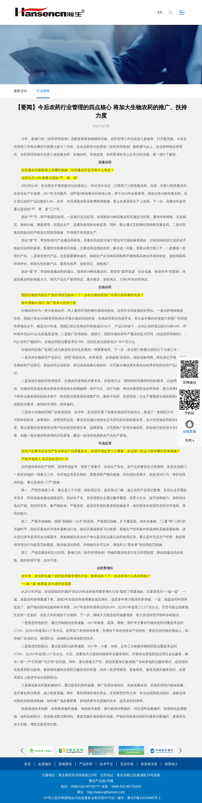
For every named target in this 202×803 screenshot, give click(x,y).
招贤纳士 (171, 764)
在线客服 (189, 426)
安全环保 (126, 764)
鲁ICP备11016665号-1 (143, 798)
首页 (27, 764)
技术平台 (106, 764)
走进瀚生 (44, 764)
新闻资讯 (65, 764)
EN (160, 12)
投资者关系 (149, 764)
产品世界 (85, 764)
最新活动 (20, 91)
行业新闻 (43, 91)
